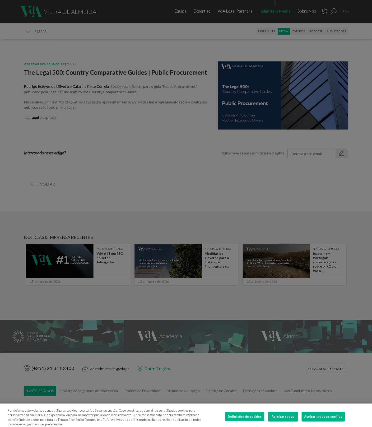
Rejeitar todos (283, 420)
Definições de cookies (245, 420)
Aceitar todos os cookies (323, 420)
